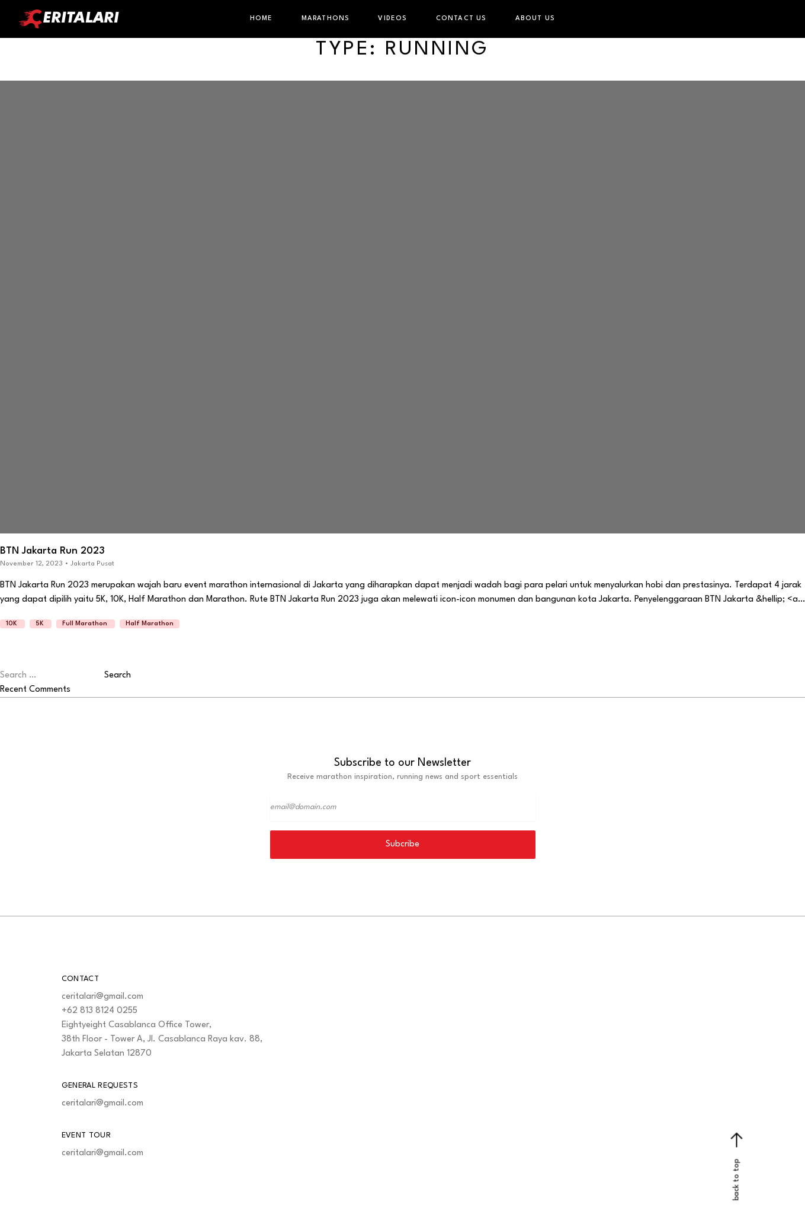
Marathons (326, 18)
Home (261, 18)
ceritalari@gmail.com (102, 996)
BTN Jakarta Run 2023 (52, 551)
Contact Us (461, 18)
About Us (535, 18)
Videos (392, 18)
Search (117, 675)
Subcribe (402, 844)
